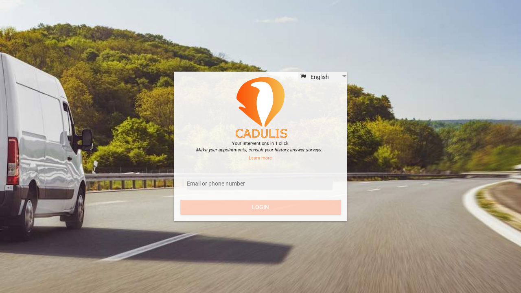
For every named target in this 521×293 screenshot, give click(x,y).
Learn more (260, 158)
